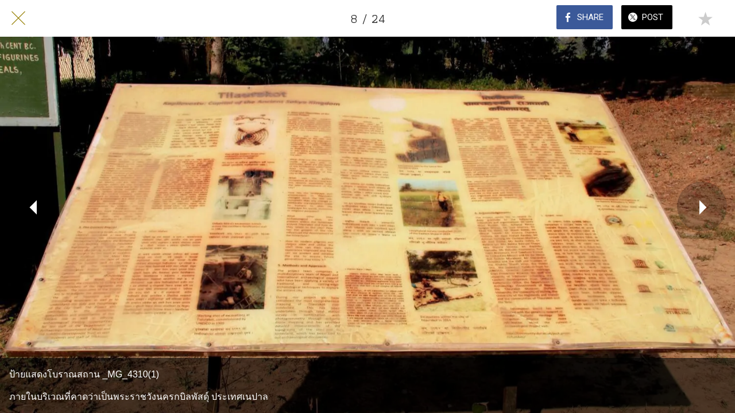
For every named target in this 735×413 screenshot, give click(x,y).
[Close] (18, 18)
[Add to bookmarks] (705, 18)
